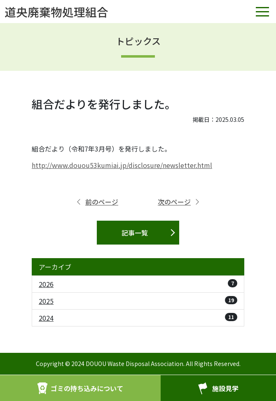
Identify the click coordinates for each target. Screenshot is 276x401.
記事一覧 (135, 233)
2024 (138, 318)
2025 (138, 301)
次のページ (179, 202)
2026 (138, 284)
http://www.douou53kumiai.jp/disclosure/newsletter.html (122, 165)
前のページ (96, 202)
